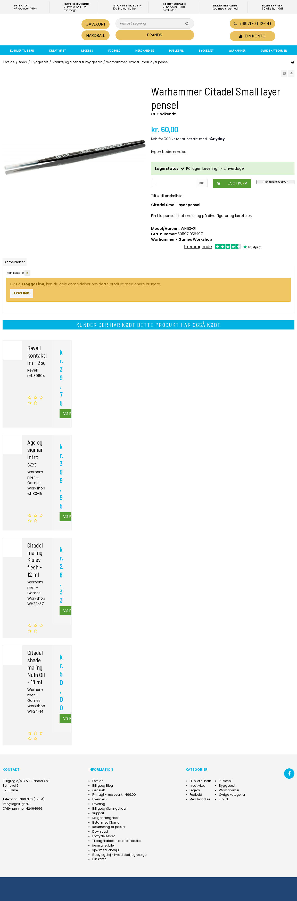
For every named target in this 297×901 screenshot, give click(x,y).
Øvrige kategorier (274, 50)
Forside (97, 781)
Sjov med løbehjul (106, 850)
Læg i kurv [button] (230, 183)
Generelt (98, 790)
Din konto (99, 859)
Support (98, 813)
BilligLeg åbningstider (109, 809)
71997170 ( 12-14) (252, 23)
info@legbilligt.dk (16, 804)
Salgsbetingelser (105, 818)
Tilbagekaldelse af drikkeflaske (116, 841)
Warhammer (237, 50)
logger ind (34, 284)
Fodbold (114, 50)
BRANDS (154, 35)
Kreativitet (57, 50)
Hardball (95, 35)
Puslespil (176, 50)
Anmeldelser (14, 262)
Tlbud (223, 799)
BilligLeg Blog (102, 786)
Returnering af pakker (108, 827)
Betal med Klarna (106, 822)
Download (100, 832)
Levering (98, 804)
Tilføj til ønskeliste (167, 195)
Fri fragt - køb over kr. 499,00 (114, 795)
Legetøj (87, 50)
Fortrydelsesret (103, 836)
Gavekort (96, 24)
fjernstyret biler (103, 845)
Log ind (22, 293)
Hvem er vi (100, 799)
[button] (284, 73)
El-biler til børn (22, 50)
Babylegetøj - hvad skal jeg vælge (119, 855)
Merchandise (144, 50)
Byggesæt (206, 50)
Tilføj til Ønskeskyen (275, 182)
